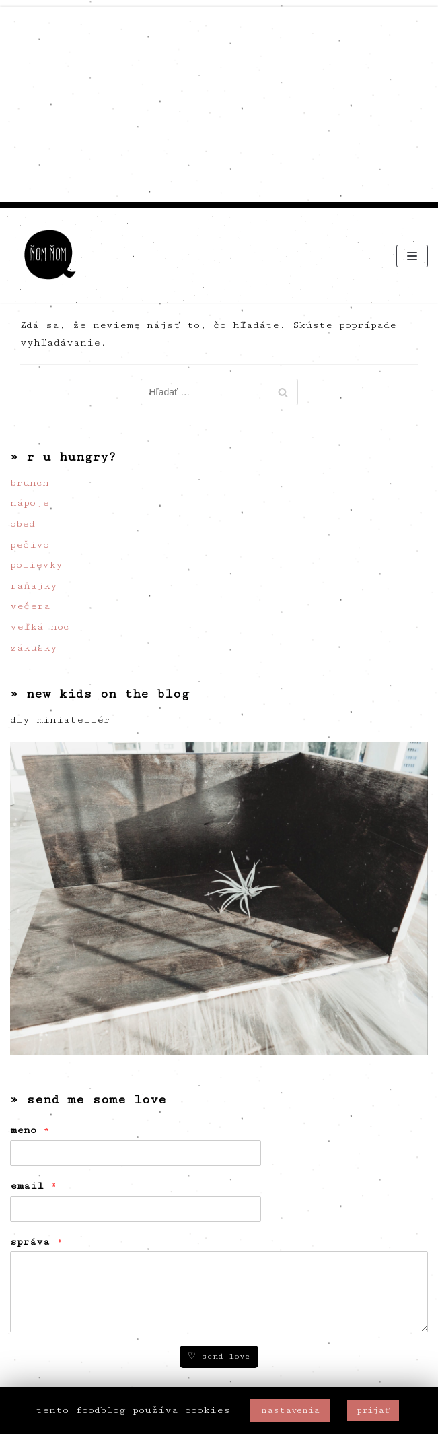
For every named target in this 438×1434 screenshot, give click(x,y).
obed (22, 523)
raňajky (33, 585)
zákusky (33, 647)
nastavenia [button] (290, 1410)
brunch (29, 482)
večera (30, 606)
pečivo (29, 544)
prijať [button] (373, 1410)
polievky (36, 565)
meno (30, 1130)
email (33, 1186)
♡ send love (219, 1356)
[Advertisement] (219, 101)
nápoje (29, 503)
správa (36, 1241)
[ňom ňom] (50, 256)
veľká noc (39, 626)
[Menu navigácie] (412, 256)
